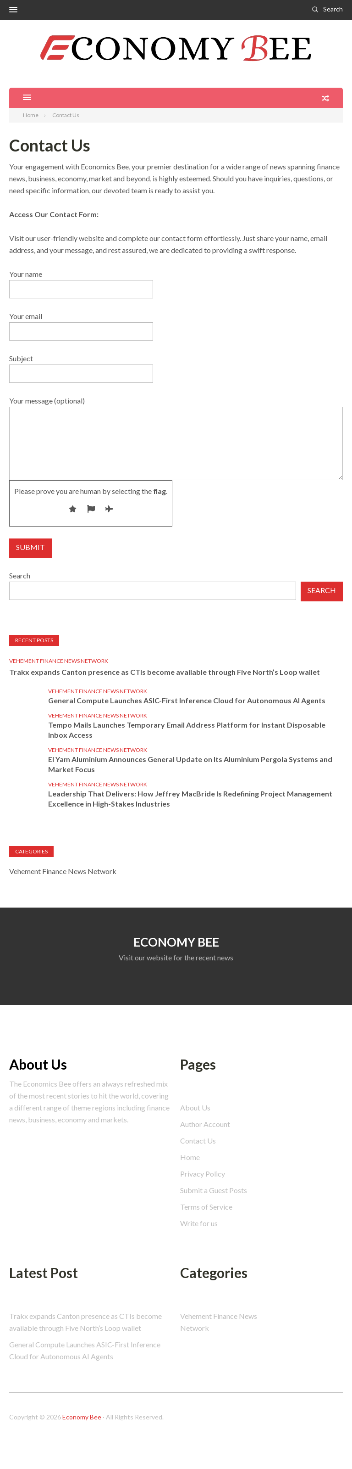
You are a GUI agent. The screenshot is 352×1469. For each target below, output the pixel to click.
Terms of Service (206, 1206)
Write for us (199, 1223)
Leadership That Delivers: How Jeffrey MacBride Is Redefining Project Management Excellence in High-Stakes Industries (190, 798)
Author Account (205, 1124)
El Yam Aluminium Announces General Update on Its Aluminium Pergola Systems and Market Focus (190, 764)
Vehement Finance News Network (58, 660)
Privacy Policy (202, 1173)
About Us (195, 1107)
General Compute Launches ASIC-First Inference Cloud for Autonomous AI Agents (186, 700)
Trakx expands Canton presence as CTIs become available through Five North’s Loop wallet (164, 671)
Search (333, 9)
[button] (13, 10)
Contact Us (198, 1140)
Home (190, 1157)
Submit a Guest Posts (213, 1190)
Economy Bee (81, 1417)
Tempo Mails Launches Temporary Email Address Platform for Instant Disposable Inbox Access (186, 729)
